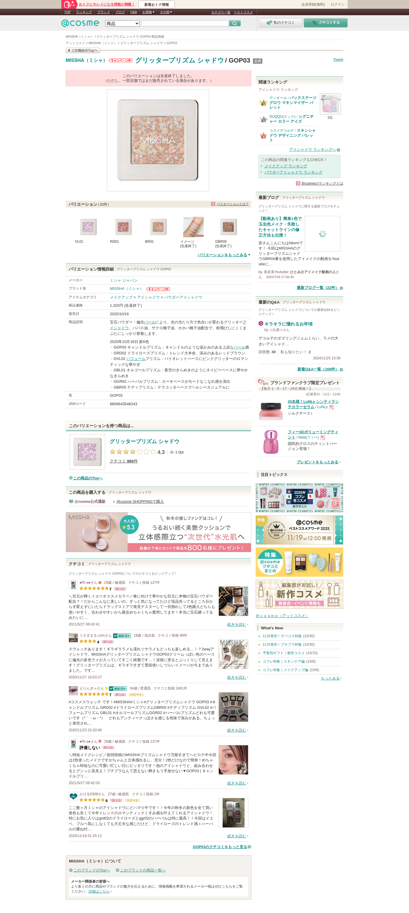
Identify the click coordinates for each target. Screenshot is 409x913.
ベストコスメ (243, 12)
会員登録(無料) (313, 4)
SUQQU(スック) (282, 117)
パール (149, 322)
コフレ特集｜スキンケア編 (284, 661)
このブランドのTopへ (91, 870)
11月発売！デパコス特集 (282, 636)
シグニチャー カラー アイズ (291, 118)
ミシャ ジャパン (124, 280)
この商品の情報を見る (83, 50)
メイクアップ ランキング (285, 166)
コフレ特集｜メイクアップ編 (285, 670)
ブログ (120, 12)
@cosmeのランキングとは (322, 183)
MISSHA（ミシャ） (87, 60)
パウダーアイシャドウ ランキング (293, 172)
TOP (67, 12)
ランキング (84, 12)
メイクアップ (121, 297)
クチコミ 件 (124, 461)
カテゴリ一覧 (221, 12)
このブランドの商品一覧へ (143, 870)
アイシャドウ (148, 297)
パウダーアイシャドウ (183, 297)
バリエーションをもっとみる (222, 255)
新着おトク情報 (156, 5)
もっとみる (330, 678)
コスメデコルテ (281, 131)
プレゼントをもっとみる (317, 462)
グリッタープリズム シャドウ (179, 60)
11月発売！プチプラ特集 (282, 644)
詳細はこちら (99, 891)
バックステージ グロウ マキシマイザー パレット (292, 103)
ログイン (338, 4)
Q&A (133, 12)
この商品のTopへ (88, 478)
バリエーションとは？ (233, 204)
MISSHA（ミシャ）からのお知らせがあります (120, 60)
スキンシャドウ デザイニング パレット (292, 135)
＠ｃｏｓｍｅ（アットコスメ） (282, 616)
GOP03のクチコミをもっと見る (220, 847)
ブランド (103, 12)
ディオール (278, 98)
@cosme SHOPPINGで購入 (140, 501)
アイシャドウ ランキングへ (312, 149)
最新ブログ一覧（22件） (318, 287)
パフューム (135, 358)
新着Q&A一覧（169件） (318, 369)
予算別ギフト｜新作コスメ (284, 653)
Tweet (338, 59)
